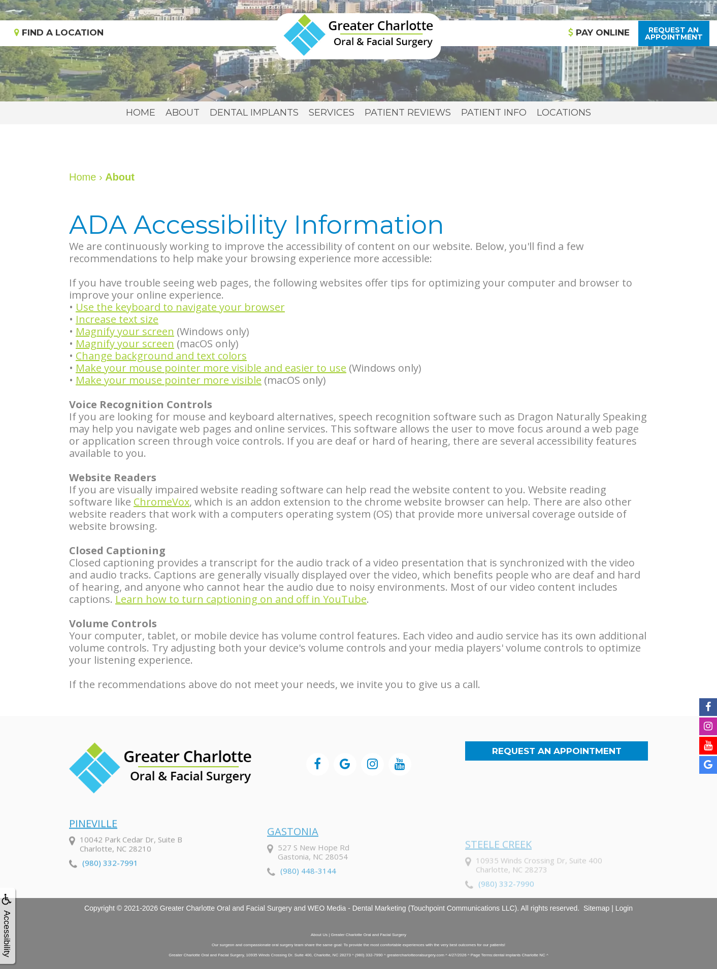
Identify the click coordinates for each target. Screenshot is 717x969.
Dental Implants (254, 112)
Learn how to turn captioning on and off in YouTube (241, 599)
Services (331, 112)
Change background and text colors (161, 356)
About (183, 112)
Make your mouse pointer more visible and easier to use (211, 368)
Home (140, 112)
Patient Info (494, 112)
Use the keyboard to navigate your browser (180, 307)
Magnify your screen (125, 331)
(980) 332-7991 (110, 892)
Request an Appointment (557, 751)
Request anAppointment (674, 33)
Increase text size (117, 319)
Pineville (93, 852)
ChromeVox (161, 502)
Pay (599, 32)
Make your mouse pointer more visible (169, 380)
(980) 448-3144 (308, 904)
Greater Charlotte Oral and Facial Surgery (226, 908)
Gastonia (292, 865)
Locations (564, 112)
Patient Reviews (408, 112)
